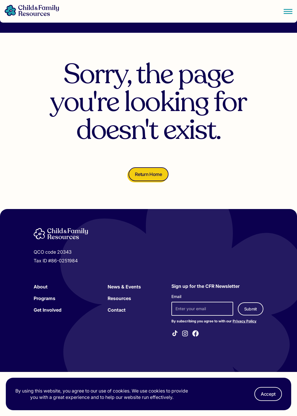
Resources (119, 298)
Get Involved (47, 310)
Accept (268, 394)
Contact (117, 310)
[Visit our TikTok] (174, 334)
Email (176, 296)
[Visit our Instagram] (185, 334)
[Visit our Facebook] (195, 334)
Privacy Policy (244, 321)
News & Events (124, 287)
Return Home (148, 174)
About (41, 287)
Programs (44, 298)
